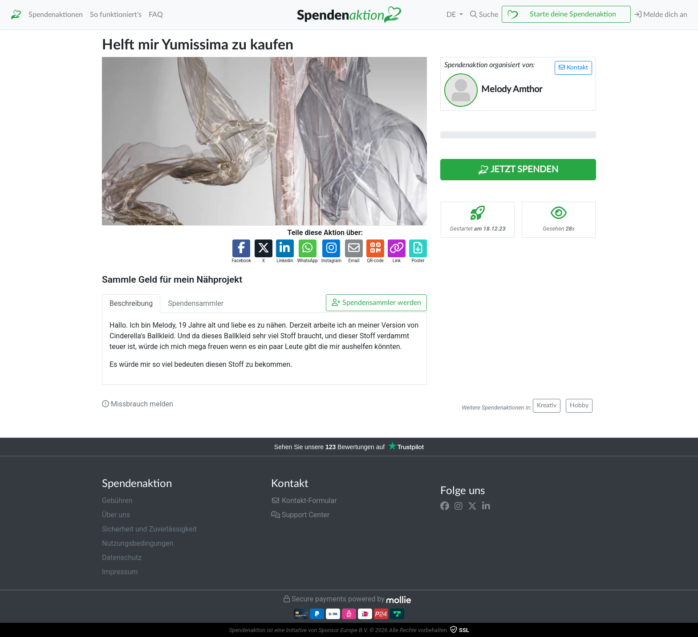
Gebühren (117, 500)
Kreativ (546, 405)
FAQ (156, 14)
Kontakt (573, 67)
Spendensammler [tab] (195, 303)
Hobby (579, 405)
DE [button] (452, 14)
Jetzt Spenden (518, 170)
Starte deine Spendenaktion (573, 14)
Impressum (120, 572)
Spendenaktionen (55, 14)
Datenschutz (122, 557)
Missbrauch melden (137, 404)
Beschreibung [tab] (131, 303)
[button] (484, 15)
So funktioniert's (116, 14)
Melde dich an (660, 14)
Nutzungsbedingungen (137, 543)
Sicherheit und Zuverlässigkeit (149, 529)
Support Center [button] (300, 515)
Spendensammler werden (376, 302)
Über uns (116, 515)
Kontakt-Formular (304, 500)
